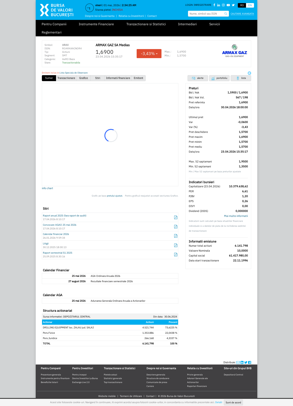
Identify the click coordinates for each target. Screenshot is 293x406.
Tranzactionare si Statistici (146, 24)
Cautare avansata (242, 13)
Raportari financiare (197, 386)
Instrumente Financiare (96, 24)
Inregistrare (202, 4)
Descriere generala (155, 374)
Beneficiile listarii (49, 382)
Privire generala (195, 374)
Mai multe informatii (236, 216)
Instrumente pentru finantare (55, 378)
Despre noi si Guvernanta (99, 16)
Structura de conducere (157, 378)
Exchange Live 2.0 (80, 382)
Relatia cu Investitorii (131, 16)
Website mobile (107, 396)
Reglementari (52, 32)
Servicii (214, 24)
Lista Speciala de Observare (74, 72)
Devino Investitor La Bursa (85, 378)
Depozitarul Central (233, 374)
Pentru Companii (54, 24)
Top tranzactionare (113, 382)
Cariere (150, 386)
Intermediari (187, 24)
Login (189, 4)
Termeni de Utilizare (131, 396)
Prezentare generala (51, 374)
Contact (152, 16)
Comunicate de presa (156, 382)
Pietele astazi (110, 374)
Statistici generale (113, 378)
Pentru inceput (79, 374)
